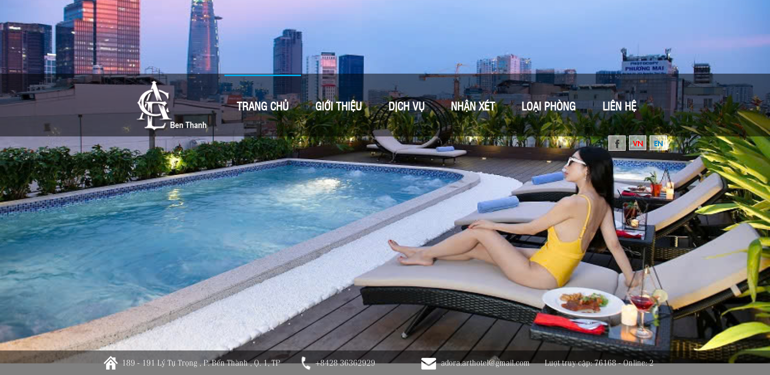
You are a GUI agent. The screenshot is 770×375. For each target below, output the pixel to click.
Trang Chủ (263, 105)
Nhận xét (473, 105)
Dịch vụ (406, 105)
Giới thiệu (338, 105)
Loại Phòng (549, 105)
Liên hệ (619, 105)
